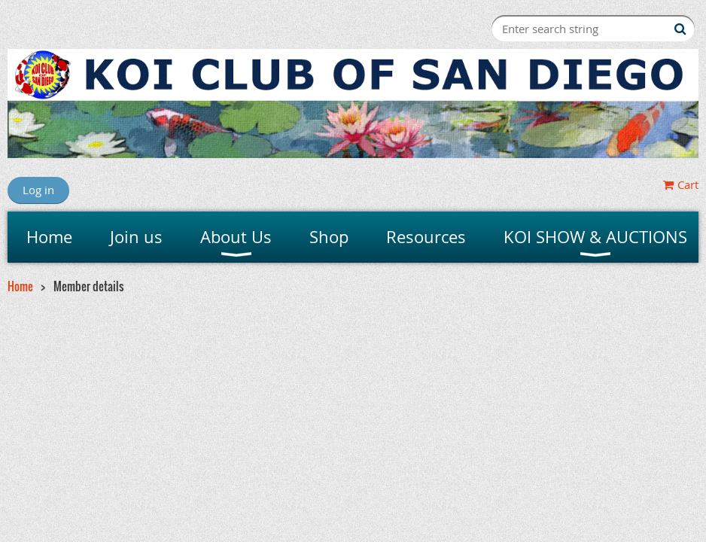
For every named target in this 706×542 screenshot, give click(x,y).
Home (20, 286)
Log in (38, 189)
